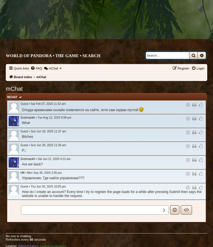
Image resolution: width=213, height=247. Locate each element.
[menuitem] (36, 68)
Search (91, 55)
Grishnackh (27, 117)
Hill (22, 172)
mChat (12, 97)
